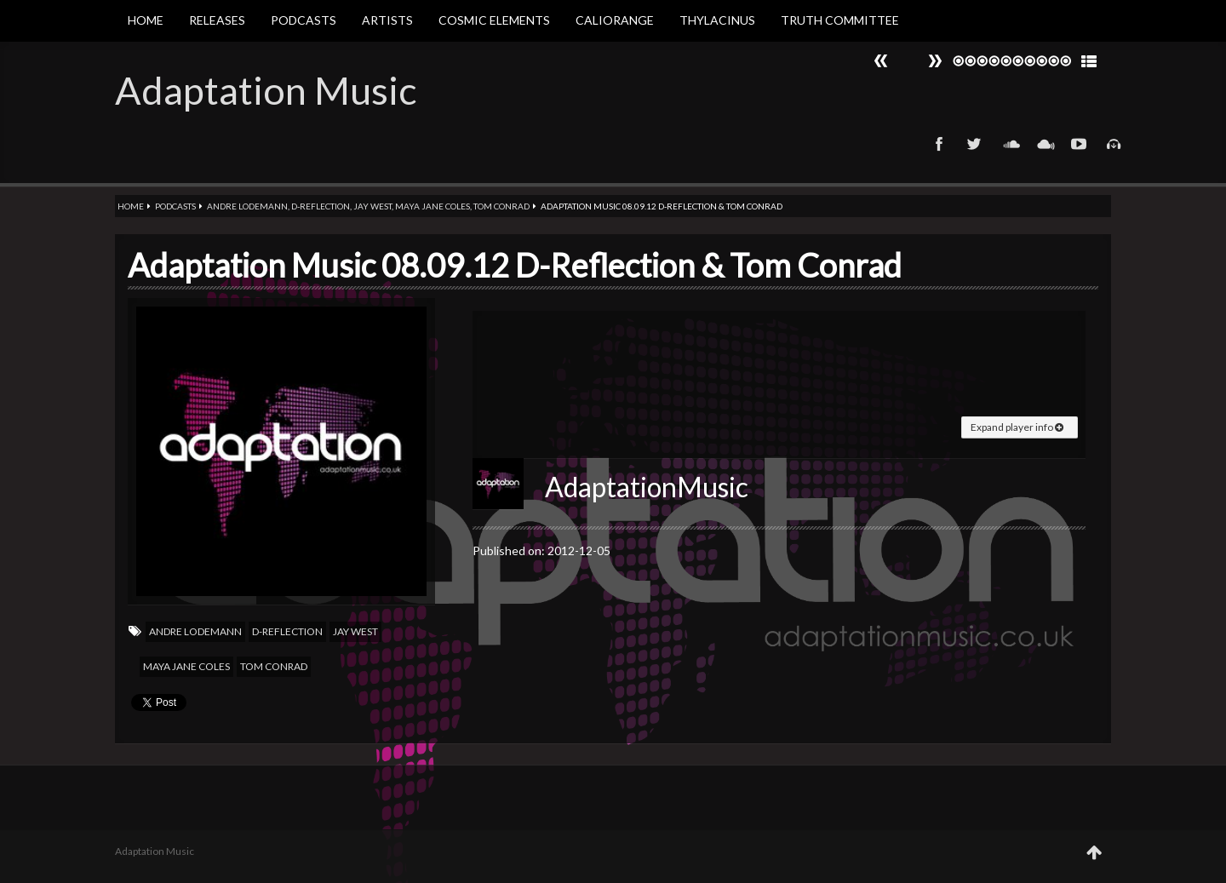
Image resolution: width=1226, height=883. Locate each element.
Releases (217, 20)
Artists (387, 20)
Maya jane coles (432, 206)
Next (881, 61)
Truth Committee (840, 20)
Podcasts (303, 20)
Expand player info (1017, 427)
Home (145, 20)
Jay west (372, 206)
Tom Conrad (501, 206)
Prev (934, 61)
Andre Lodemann (247, 206)
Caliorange (615, 20)
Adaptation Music (265, 90)
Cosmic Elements (494, 20)
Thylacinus (717, 20)
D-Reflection (320, 206)
